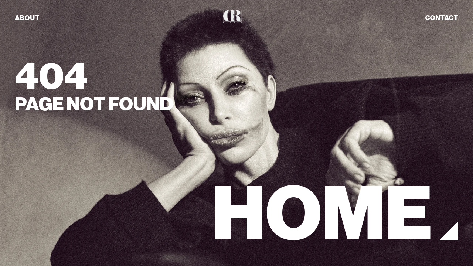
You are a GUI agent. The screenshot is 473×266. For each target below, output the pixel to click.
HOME (322, 214)
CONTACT (441, 18)
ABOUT (27, 18)
